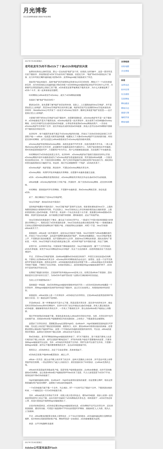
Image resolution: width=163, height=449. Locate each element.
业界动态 (125, 85)
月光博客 (35, 10)
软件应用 (125, 89)
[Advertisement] (81, 36)
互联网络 (125, 99)
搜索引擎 (125, 113)
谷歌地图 (125, 66)
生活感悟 (125, 94)
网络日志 (125, 108)
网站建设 (125, 103)
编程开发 (125, 117)
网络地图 (125, 122)
